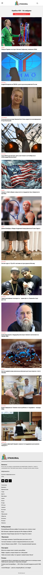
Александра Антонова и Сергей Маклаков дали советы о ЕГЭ (16, 539)
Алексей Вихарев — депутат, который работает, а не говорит (16, 567)
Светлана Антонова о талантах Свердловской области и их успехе (17, 541)
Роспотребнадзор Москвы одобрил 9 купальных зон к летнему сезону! (18, 529)
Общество (3, 442)
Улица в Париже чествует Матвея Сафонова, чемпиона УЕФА (19, 49)
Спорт (2, 226)
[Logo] (21, 3)
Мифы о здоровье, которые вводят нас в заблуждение (14, 552)
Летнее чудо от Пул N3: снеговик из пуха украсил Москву (18, 263)
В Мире (2, 47)
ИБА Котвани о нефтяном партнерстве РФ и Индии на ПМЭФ (16, 531)
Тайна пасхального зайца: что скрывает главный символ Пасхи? (17, 554)
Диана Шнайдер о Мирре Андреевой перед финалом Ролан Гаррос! (20, 228)
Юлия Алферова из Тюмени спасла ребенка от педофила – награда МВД (21, 408)
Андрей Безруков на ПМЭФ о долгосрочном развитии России (19, 84)
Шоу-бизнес (4, 117)
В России (3, 82)
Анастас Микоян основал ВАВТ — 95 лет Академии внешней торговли (18, 544)
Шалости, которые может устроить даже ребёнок (13, 550)
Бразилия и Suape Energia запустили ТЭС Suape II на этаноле (16, 533)
